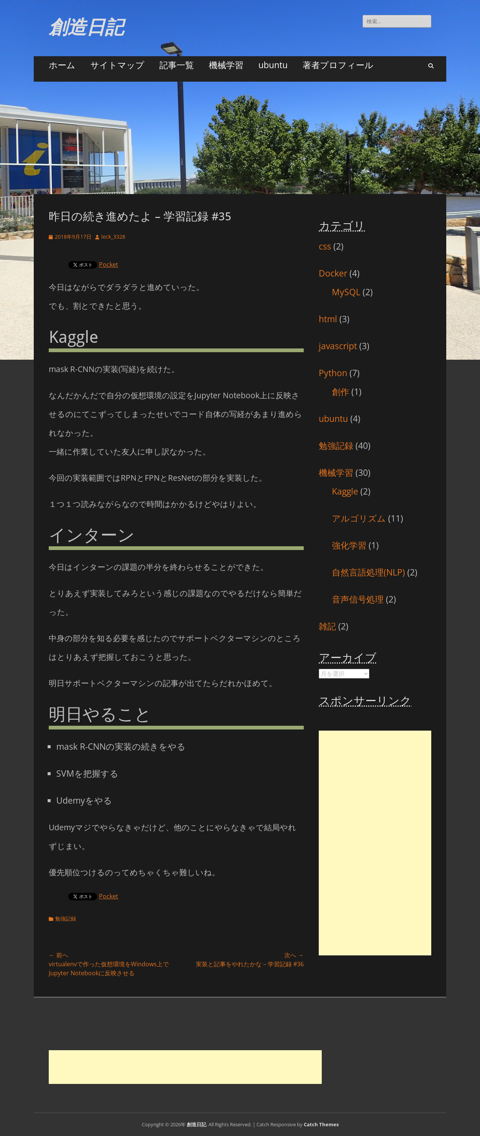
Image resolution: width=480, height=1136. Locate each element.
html (328, 319)
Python (333, 373)
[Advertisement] (240, 137)
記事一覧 (176, 65)
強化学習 (349, 545)
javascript (338, 346)
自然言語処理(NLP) (368, 572)
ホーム (62, 65)
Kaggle (345, 491)
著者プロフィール (338, 65)
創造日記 (86, 27)
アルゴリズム (359, 518)
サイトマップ (117, 65)
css (325, 246)
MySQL (346, 292)
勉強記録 (65, 918)
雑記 (327, 626)
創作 (340, 392)
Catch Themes (321, 1124)
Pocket (108, 264)
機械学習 (226, 65)
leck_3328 (113, 236)
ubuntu (273, 65)
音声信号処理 (358, 599)
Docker (333, 273)
